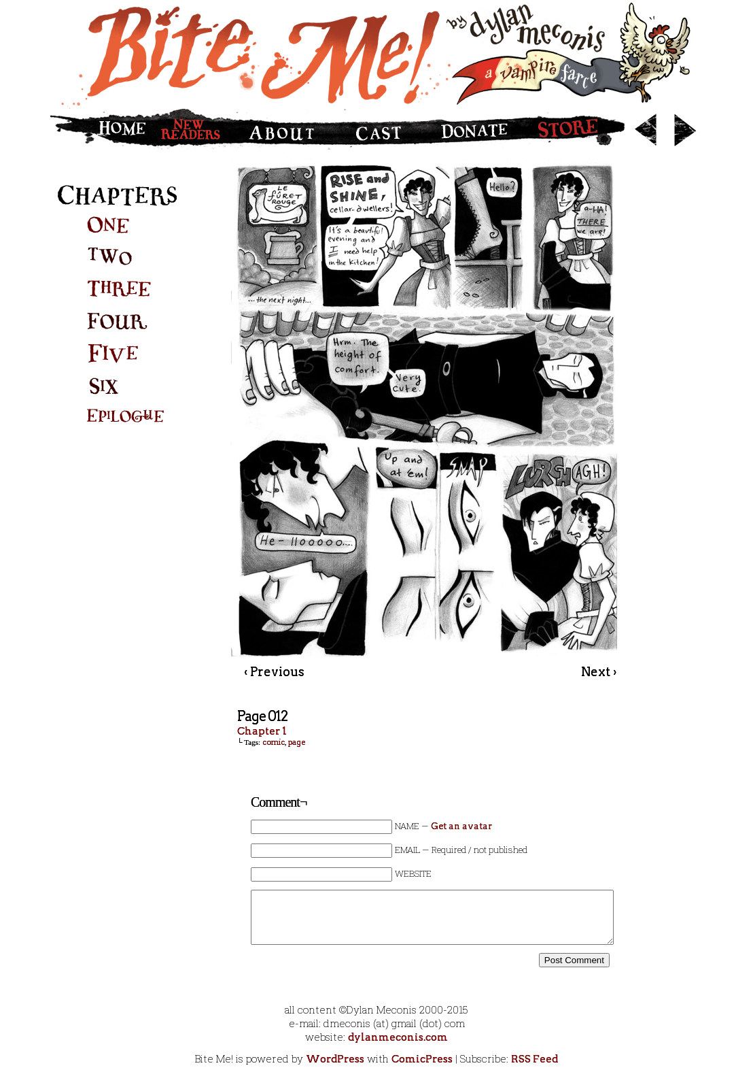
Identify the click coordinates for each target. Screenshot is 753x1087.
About (287, 129)
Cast (379, 129)
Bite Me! (376, 54)
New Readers (194, 129)
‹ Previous (274, 672)
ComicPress (422, 1059)
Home (101, 129)
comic (273, 742)
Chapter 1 (262, 731)
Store (575, 129)
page (296, 742)
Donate (472, 129)
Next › (598, 672)
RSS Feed (534, 1059)
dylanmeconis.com (398, 1037)
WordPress (335, 1059)
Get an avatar (461, 826)
